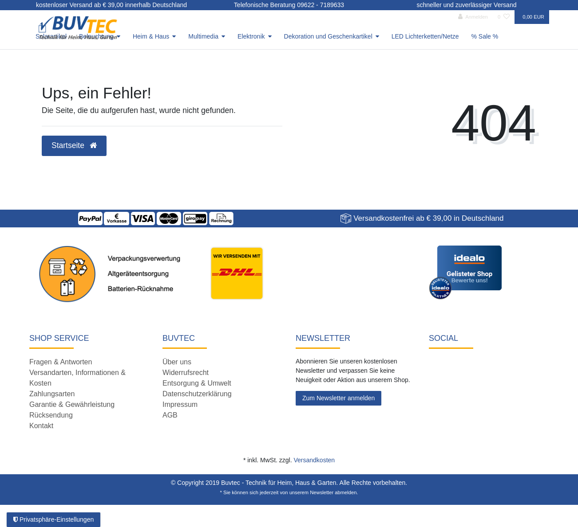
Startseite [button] (74, 145)
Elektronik (251, 36)
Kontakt (41, 425)
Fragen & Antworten (60, 362)
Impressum (180, 404)
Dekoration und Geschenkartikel (328, 36)
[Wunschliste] (504, 17)
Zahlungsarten (52, 394)
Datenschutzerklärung (197, 394)
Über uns (176, 362)
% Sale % (485, 36)
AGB (170, 415)
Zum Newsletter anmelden (338, 398)
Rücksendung (51, 415)
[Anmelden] (473, 17)
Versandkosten (314, 460)
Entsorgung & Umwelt (196, 383)
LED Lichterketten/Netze (425, 36)
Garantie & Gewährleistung (72, 404)
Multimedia (203, 36)
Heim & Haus (151, 36)
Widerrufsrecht (185, 372)
